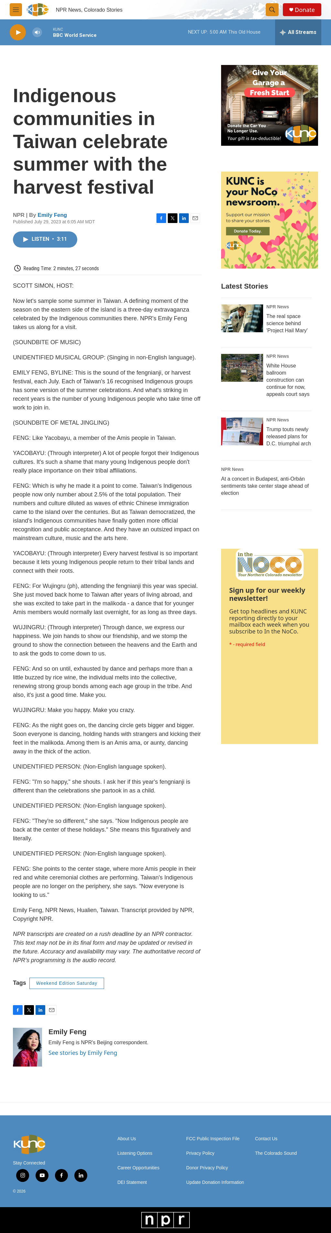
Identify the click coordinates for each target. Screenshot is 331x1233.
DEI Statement (132, 1182)
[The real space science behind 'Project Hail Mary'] (242, 318)
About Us (126, 1138)
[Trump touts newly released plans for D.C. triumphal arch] (242, 431)
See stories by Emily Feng (82, 1053)
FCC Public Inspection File (213, 1138)
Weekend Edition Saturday (67, 983)
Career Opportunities (138, 1167)
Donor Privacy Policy (207, 1167)
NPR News (277, 306)
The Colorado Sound (276, 1153)
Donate (305, 9)
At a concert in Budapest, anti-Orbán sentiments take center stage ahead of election (265, 486)
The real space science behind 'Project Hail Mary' (287, 323)
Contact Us (266, 1138)
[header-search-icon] (272, 9)
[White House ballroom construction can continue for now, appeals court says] (242, 368)
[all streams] (298, 32)
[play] (18, 32)
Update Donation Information (215, 1182)
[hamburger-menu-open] (16, 9)
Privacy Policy (200, 1153)
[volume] (37, 32)
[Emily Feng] (27, 1047)
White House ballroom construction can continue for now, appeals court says (287, 380)
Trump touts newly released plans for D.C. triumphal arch (288, 436)
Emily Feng (52, 215)
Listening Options (134, 1153)
